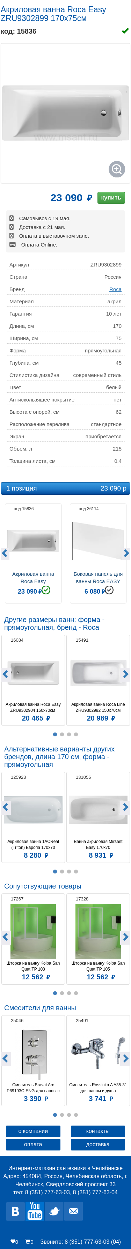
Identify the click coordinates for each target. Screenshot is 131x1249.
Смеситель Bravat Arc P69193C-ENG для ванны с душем (34, 1088)
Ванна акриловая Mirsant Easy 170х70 (98, 844)
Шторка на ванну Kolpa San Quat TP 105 (99, 966)
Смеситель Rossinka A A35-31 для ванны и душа (98, 1087)
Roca (115, 289)
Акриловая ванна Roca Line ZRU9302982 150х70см (98, 707)
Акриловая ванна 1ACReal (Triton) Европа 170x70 (33, 844)
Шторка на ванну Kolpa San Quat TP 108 (34, 966)
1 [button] (55, 734)
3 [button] (69, 734)
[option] (33, 552)
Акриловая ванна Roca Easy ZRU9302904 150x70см (34, 707)
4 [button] (76, 734)
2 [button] (62, 734)
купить (111, 197)
